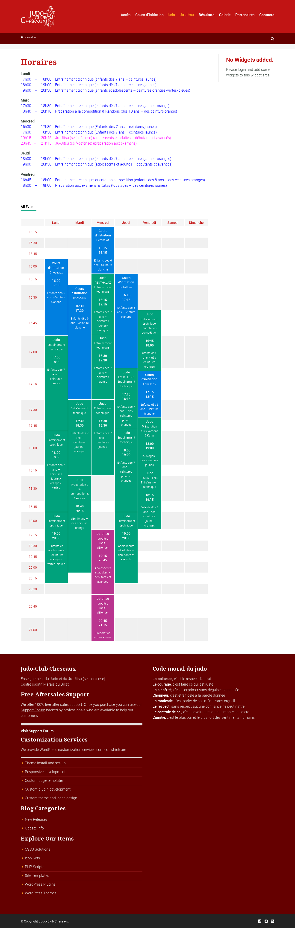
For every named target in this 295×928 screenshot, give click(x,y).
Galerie (224, 14)
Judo (179, 14)
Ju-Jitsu (192, 14)
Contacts (266, 14)
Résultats (208, 14)
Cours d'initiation (103, 232)
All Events (28, 206)
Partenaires (244, 14)
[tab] (28, 206)
